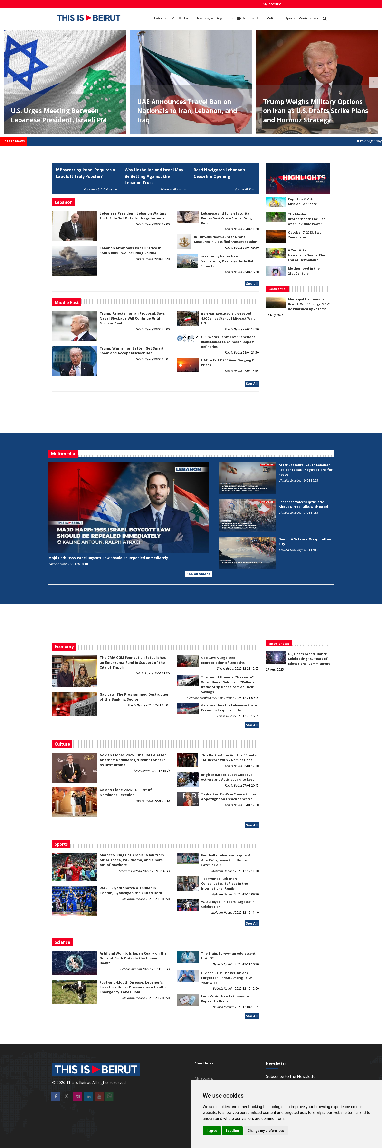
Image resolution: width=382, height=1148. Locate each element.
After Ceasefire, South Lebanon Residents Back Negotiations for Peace (306, 470)
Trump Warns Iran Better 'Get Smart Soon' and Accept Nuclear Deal (132, 350)
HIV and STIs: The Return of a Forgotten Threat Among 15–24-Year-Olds (227, 978)
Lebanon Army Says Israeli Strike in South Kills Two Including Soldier (130, 250)
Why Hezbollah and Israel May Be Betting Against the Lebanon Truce (154, 176)
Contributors (309, 18)
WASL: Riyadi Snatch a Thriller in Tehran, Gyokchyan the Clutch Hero (131, 890)
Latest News (13, 141)
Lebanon (161, 18)
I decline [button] (232, 1131)
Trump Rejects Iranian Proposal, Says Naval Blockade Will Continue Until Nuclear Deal (132, 318)
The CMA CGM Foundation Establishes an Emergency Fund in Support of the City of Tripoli (133, 662)
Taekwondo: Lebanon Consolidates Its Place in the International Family (224, 883)
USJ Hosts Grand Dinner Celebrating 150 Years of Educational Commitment (309, 659)
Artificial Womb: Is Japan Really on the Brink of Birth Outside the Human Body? (133, 958)
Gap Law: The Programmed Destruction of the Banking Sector (134, 697)
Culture (274, 18)
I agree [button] (212, 1131)
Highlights (225, 18)
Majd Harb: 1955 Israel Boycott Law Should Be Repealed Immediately (108, 557)
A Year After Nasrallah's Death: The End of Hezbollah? (306, 255)
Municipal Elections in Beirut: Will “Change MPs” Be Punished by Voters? (309, 304)
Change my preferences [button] (266, 1131)
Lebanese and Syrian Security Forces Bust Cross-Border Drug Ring (226, 218)
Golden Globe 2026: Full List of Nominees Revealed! (126, 792)
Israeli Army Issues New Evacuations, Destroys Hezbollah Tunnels (227, 261)
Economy (204, 18)
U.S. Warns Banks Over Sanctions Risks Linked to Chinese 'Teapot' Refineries (228, 342)
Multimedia (250, 18)
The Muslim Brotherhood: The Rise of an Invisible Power (306, 219)
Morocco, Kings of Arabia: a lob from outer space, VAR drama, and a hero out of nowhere (132, 860)
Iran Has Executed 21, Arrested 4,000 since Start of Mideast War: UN (228, 318)
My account (272, 4)
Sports (290, 18)
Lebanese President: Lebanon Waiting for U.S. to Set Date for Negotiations (133, 215)
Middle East (182, 18)
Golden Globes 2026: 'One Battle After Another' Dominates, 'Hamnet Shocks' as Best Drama (133, 760)
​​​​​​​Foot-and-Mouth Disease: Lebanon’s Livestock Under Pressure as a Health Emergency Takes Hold (133, 987)
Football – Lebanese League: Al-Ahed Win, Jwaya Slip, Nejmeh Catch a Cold (227, 860)
